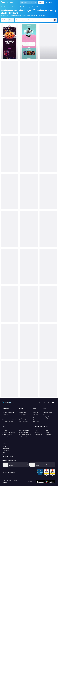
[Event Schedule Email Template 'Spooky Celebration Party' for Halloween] (9, 229)
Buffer (47, 432)
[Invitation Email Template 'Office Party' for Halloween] (48, 379)
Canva (36, 430)
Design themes (22, 418)
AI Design (5, 430)
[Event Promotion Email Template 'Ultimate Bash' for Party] (29, 41)
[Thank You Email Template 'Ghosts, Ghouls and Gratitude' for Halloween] (48, 304)
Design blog (46, 416)
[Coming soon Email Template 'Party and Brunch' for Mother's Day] (48, 154)
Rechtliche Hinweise (8, 456)
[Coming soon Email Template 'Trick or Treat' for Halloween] (9, 266)
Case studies (6, 416)
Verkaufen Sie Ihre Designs (9, 419)
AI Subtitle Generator (24, 430)
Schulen (35, 419)
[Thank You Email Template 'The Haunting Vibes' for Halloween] (9, 341)
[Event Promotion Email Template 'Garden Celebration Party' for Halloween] (48, 116)
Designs (4, 20)
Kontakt (4, 446)
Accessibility (6, 450)
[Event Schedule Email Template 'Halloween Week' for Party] (29, 154)
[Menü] (55, 2)
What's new (5, 414)
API (3, 454)
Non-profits (36, 421)
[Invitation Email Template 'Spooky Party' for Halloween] (9, 79)
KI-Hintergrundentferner (25, 434)
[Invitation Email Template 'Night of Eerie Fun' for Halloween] (9, 41)
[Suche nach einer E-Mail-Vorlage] (33, 20)
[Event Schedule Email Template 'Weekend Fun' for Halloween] (48, 191)
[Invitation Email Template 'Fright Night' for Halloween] (48, 41)
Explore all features (23, 421)
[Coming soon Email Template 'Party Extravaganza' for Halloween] (29, 304)
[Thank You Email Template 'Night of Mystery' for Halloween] (29, 229)
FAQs (4, 452)
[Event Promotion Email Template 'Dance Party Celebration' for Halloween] (29, 116)
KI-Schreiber (6, 436)
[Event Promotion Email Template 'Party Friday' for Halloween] (9, 154)
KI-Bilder (5, 438)
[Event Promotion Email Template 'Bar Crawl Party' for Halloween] (29, 191)
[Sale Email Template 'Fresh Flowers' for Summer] (9, 304)
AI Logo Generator (23, 436)
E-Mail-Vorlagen (5, 7)
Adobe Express (38, 434)
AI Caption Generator (24, 438)
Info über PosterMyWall (8, 412)
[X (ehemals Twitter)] (48, 402)
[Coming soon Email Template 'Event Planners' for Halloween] (29, 266)
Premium (35, 414)
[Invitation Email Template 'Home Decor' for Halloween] (29, 379)
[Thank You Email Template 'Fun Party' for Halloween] (48, 341)
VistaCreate (38, 432)
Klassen (45, 414)
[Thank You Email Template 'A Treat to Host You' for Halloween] (48, 229)
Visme (47, 430)
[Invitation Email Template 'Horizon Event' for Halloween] (48, 79)
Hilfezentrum (6, 448)
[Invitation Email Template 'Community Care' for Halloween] (9, 379)
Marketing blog (46, 418)
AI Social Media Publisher (9, 432)
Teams (34, 418)
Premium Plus (36, 416)
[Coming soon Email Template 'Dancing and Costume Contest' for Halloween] (48, 266)
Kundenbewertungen (8, 421)
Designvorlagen (23, 412)
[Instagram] (44, 402)
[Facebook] (39, 402)
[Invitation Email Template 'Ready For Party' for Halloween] (29, 79)
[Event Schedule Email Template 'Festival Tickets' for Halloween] (9, 116)
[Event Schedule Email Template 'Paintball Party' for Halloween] (9, 191)
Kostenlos (35, 412)
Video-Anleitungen (47, 412)
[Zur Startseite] (6, 2)
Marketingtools (22, 419)
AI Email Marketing (7, 434)
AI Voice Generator (23, 432)
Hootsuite (48, 434)
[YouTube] (53, 402)
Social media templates (24, 416)
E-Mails (11, 20)
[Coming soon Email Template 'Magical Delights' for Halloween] (29, 341)
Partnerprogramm (7, 418)
